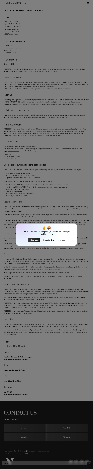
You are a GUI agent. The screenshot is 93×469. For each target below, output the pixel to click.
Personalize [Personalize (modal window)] (61, 240)
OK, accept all (34, 240)
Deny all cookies (48, 240)
